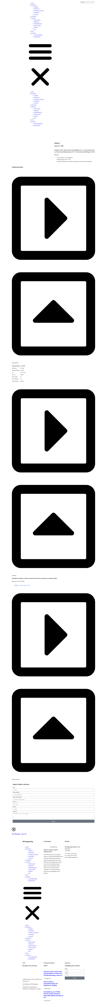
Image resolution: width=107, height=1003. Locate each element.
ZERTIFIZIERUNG (38, 12)
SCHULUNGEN (37, 14)
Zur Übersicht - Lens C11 (19, 834)
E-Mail (14, 806)
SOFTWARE (36, 1)
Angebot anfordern (16, 779)
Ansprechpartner (16, 792)
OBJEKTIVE (36, 86)
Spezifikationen (15, 362)
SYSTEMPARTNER (38, 23)
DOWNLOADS (37, 8)
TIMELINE (36, 10)
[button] (40, 53)
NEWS (32, 20)
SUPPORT (33, 6)
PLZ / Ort (15, 801)
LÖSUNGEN (33, 5)
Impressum (67, 963)
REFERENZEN (37, 25)
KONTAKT (33, 21)
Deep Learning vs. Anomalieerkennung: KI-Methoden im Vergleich (51, 983)
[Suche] (94, 2)
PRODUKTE (33, 82)
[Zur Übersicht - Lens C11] (14, 829)
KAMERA (36, 84)
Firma (14, 787)
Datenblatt (14, 575)
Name (66, 968)
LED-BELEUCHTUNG (39, 88)
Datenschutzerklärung (49, 963)
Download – (21, 585)
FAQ (35, 18)
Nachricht (15, 811)
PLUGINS (36, 3)
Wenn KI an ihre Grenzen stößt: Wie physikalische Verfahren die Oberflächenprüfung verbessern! (53, 973)
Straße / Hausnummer (17, 797)
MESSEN (36, 16)
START (32, 80)
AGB (24, 963)
